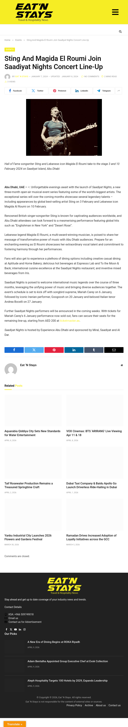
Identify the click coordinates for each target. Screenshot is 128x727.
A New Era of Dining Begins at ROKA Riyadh (54, 642)
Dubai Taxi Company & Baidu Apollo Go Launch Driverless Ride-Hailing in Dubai (91, 485)
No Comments (90, 76)
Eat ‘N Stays (21, 76)
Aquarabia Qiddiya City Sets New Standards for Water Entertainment (32, 433)
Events (10, 49)
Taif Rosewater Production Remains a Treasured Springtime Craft (29, 485)
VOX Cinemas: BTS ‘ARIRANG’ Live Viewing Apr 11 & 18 (94, 433)
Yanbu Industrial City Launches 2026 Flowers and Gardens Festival (28, 537)
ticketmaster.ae (70, 320)
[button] (115, 13)
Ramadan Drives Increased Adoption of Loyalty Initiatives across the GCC (91, 537)
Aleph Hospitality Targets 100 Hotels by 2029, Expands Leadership (68, 680)
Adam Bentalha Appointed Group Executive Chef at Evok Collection (68, 661)
